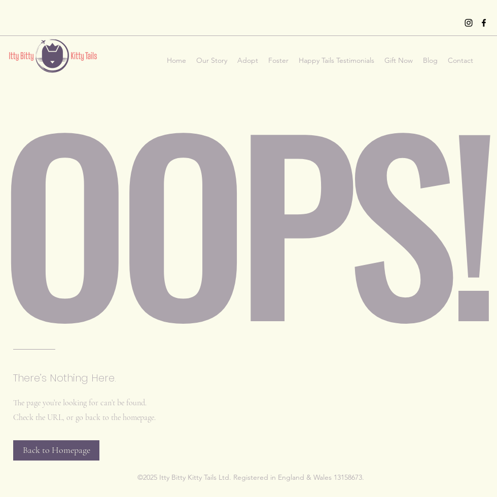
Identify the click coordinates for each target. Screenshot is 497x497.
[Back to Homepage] (56, 450)
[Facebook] (484, 23)
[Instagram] (469, 23)
